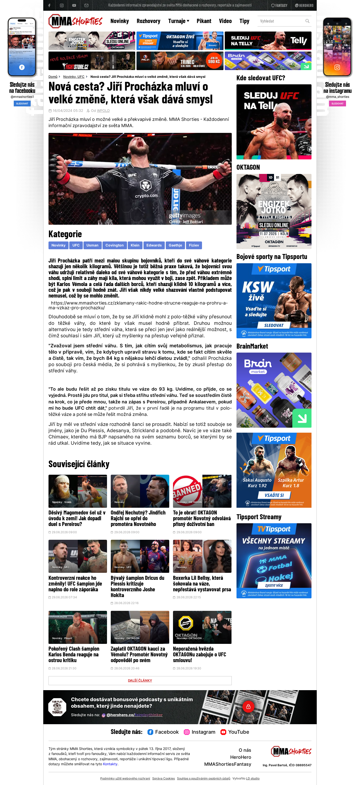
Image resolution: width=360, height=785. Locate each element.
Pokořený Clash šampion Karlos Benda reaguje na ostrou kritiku (73, 655)
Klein (135, 245)
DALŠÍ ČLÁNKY (140, 680)
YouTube (235, 732)
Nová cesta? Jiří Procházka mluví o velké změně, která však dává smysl (148, 77)
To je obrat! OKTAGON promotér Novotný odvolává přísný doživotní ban (202, 519)
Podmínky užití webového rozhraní (125, 778)
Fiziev (194, 245)
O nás (245, 750)
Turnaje (178, 21)
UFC (81, 77)
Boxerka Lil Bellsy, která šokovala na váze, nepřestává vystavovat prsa (202, 584)
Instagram (200, 732)
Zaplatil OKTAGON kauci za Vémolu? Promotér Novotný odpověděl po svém (139, 655)
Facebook (163, 732)
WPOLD (103, 111)
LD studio (253, 778)
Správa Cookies (163, 778)
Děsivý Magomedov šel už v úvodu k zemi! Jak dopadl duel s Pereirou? (77, 519)
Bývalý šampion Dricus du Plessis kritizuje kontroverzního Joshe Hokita (137, 587)
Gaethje (175, 245)
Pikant (204, 21)
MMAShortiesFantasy (227, 764)
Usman (92, 245)
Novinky (119, 21)
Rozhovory (148, 21)
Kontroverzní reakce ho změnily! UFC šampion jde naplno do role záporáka (75, 584)
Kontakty (110, 764)
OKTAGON (195, 502)
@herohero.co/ (132, 715)
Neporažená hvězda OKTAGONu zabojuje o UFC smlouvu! (199, 655)
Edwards (154, 245)
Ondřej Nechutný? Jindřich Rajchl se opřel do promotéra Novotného (138, 519)
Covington (115, 245)
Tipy (245, 21)
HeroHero (240, 757)
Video (225, 21)
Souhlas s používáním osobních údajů (203, 778)
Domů (53, 77)
